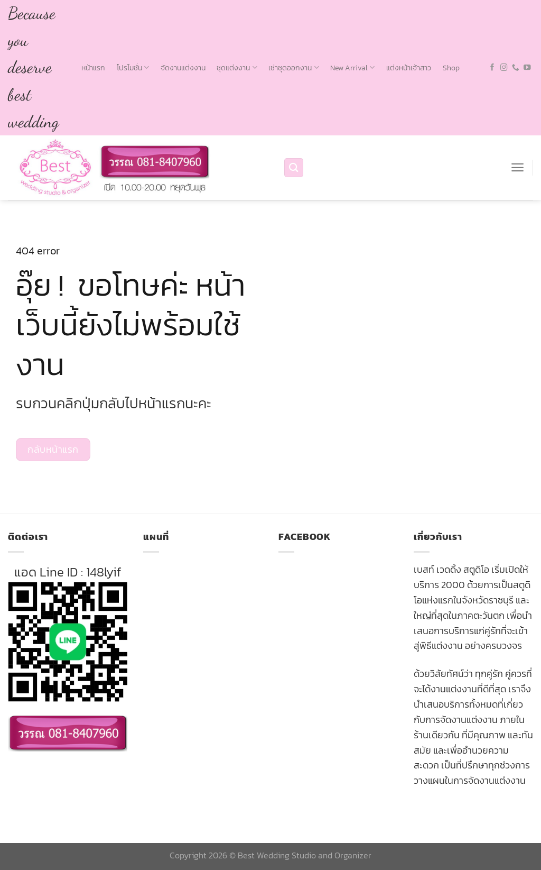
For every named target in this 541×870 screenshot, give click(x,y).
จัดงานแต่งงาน (183, 68)
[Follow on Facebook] (492, 68)
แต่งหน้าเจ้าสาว (408, 68)
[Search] (293, 168)
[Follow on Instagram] (504, 68)
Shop (451, 68)
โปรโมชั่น (133, 68)
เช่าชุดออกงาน (293, 68)
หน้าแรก (93, 68)
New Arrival (352, 68)
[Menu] (517, 167)
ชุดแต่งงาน (237, 68)
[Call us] (515, 68)
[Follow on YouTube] (527, 68)
